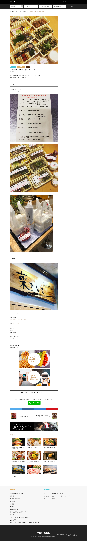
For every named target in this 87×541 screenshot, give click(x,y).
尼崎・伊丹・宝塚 (15, 493)
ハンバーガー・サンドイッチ (56, 493)
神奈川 (11, 514)
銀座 (27, 511)
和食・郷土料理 (13, 67)
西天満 (16, 498)
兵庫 (11, 493)
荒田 (29, 522)
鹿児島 (11, 522)
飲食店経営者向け (44, 536)
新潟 (11, 509)
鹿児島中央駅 (37, 522)
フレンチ (45, 495)
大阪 (11, 498)
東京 (11, 511)
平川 (27, 522)
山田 (25, 522)
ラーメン (53, 495)
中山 (13, 522)
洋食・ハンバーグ (63, 496)
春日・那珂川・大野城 (20, 517)
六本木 (13, 511)
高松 (13, 520)
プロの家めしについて (67, 1)
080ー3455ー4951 (16, 323)
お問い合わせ (53, 536)
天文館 (23, 522)
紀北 (13, 495)
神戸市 (20, 493)
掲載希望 (75, 1)
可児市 (13, 504)
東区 (21, 512)
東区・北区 (14, 509)
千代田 (16, 511)
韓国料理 (53, 498)
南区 (19, 512)
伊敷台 (16, 522)
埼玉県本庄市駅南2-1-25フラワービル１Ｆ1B (18, 319)
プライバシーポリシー (43, 537)
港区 (13, 498)
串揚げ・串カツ (71, 495)
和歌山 (11, 495)
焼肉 (69, 496)
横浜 (13, 514)
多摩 (18, 511)
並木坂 (14, 512)
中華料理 (61, 495)
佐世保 (14, 519)
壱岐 (16, 519)
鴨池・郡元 (32, 522)
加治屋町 (19, 522)
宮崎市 (13, 503)
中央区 (17, 512)
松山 (13, 506)
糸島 (25, 517)
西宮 (22, 493)
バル (62, 493)
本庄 (23, 67)
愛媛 (11, 506)
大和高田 (13, 501)
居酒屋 (53, 496)
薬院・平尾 (28, 517)
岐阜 (11, 504)
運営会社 (49, 536)
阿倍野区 (18, 498)
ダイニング (45, 493)
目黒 (25, 511)
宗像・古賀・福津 (13, 517)
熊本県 (11, 512)
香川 (11, 520)
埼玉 (18, 67)
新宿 (21, 511)
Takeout (28, 67)
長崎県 (11, 519)
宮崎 (11, 503)
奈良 (11, 501)
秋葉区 (18, 509)
